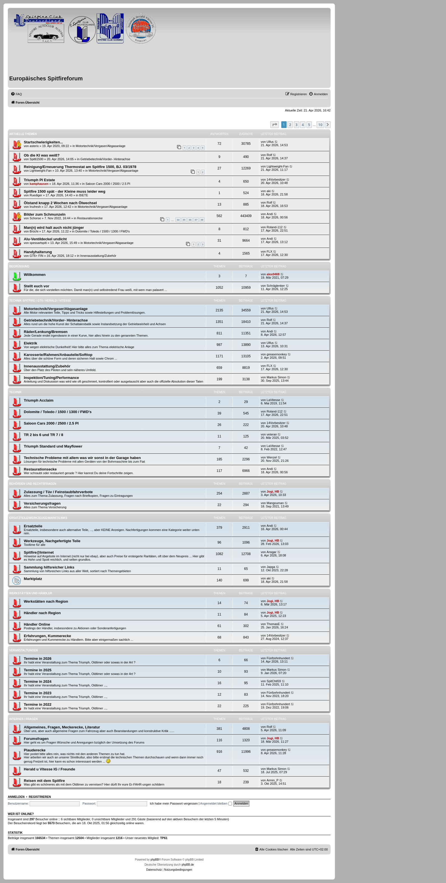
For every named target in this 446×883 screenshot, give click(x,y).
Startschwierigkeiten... (43, 142)
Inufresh (35, 206)
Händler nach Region (42, 613)
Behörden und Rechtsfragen (32, 483)
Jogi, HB (273, 491)
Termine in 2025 (38, 670)
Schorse (35, 218)
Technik (15, 392)
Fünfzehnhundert (278, 658)
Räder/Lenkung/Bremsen (46, 332)
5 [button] (309, 124)
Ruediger (36, 195)
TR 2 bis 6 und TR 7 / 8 (43, 435)
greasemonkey (277, 354)
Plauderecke (35, 750)
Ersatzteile (33, 526)
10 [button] (320, 124)
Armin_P (272, 780)
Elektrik (30, 343)
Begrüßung (19, 266)
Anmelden (16, 796)
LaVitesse (273, 400)
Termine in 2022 (38, 704)
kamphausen (39, 183)
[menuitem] (16, 94)
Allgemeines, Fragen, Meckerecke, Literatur (62, 727)
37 (195, 220)
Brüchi (34, 231)
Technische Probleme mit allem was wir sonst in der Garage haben (82, 458)
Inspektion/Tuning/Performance (51, 378)
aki (269, 191)
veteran (272, 434)
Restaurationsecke (90, 218)
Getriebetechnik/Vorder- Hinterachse (105, 159)
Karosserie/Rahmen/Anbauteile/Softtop (58, 355)
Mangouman (275, 503)
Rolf (269, 155)
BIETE (83, 195)
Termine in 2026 (38, 658)
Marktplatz (33, 579)
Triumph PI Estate (39, 180)
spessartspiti (38, 242)
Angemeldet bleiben (216, 803)
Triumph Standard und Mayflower (53, 446)
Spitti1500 (36, 159)
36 (190, 220)
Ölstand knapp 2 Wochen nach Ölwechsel (60, 203)
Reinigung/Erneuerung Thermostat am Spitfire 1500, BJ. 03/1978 (80, 167)
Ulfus (270, 141)
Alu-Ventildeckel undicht (45, 239)
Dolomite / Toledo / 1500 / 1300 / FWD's (102, 231)
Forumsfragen (36, 739)
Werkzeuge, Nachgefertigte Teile (52, 541)
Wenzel (272, 457)
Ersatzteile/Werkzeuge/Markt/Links (38, 517)
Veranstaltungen (23, 650)
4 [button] (303, 124)
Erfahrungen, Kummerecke (47, 636)
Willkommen (35, 274)
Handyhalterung (38, 252)
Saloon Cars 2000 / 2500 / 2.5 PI (107, 183)
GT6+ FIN (36, 255)
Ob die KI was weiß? (42, 155)
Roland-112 (275, 227)
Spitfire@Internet (39, 552)
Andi (270, 214)
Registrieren (40, 796)
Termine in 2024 (38, 681)
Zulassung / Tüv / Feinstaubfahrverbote (58, 492)
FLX (269, 251)
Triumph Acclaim (39, 400)
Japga (271, 567)
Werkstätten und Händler (30, 593)
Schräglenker (276, 285)
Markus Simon (276, 377)
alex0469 (273, 274)
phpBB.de (188, 864)
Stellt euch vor (36, 286)
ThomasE (273, 624)
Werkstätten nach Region (46, 601)
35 (184, 220)
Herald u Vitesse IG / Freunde (49, 769)
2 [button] (290, 124)
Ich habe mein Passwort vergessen (174, 803)
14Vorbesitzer (276, 179)
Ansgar (272, 552)
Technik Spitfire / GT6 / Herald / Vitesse (40, 300)
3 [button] (297, 124)
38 (202, 220)
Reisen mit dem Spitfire (44, 781)
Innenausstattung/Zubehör (98, 255)
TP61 (163, 838)
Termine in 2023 (38, 693)
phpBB (154, 859)
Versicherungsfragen (42, 503)
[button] (274, 124)
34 (177, 220)
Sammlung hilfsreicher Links (49, 567)
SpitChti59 (274, 681)
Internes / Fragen (23, 719)
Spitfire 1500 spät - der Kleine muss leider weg (64, 191)
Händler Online (37, 624)
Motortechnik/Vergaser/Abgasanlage (100, 146)
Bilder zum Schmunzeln (45, 214)
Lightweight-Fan (41, 170)
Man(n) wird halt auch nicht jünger (54, 227)
